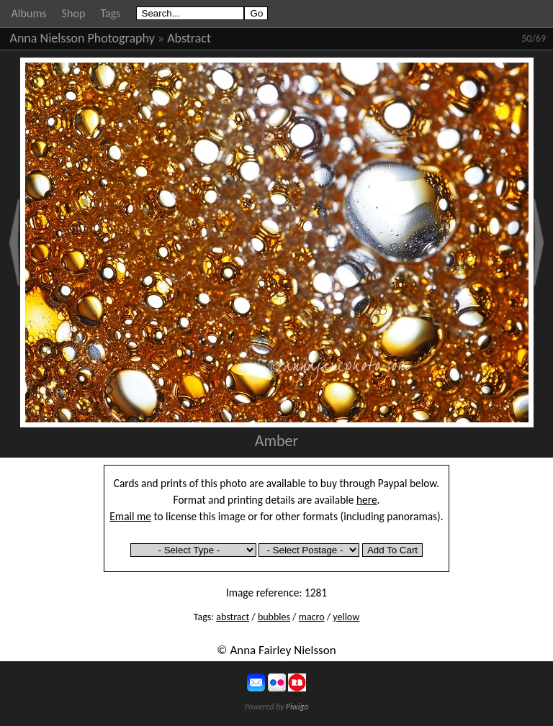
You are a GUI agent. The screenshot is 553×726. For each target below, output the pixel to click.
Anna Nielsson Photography (82, 38)
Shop (74, 13)
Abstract (189, 38)
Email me (130, 516)
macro (312, 617)
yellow (346, 617)
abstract (232, 617)
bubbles (274, 617)
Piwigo (297, 707)
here (366, 500)
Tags (110, 13)
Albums (29, 13)
